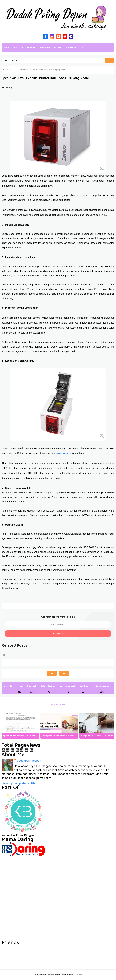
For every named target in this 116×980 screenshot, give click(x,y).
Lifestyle (8, 686)
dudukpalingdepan (29, 761)
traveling (83, 686)
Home (6, 47)
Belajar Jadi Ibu (48, 686)
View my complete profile (18, 784)
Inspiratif (31, 686)
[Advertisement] (58, 877)
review (19, 686)
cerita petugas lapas (102, 686)
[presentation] (109, 726)
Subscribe (58, 634)
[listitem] (20, 726)
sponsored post (67, 686)
